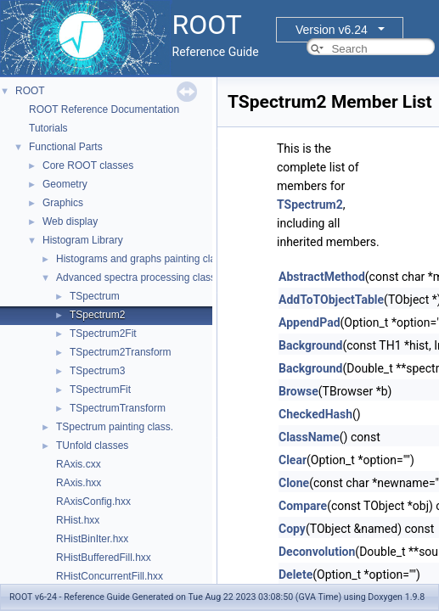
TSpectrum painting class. (114, 427)
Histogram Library (82, 240)
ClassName (309, 437)
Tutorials (48, 128)
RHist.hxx (77, 520)
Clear (293, 460)
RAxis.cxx (78, 464)
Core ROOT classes (87, 165)
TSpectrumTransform (118, 408)
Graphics (62, 203)
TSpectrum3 (97, 371)
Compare (303, 506)
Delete (295, 574)
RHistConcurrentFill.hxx (109, 576)
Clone (294, 483)
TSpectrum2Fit (103, 333)
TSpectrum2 (97, 315)
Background (310, 345)
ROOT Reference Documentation (104, 109)
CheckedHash (315, 414)
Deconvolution (317, 551)
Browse (298, 391)
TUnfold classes (92, 445)
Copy (292, 528)
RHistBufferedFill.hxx (103, 557)
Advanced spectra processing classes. (142, 277)
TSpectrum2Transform (121, 352)
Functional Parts (66, 147)
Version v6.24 (331, 29)
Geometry (64, 184)
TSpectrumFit (100, 389)
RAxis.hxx (78, 483)
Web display (70, 221)
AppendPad (310, 322)
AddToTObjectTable (331, 299)
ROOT (30, 91)
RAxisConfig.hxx (93, 501)
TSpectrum (95, 296)
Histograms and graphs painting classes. (147, 259)
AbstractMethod (322, 276)
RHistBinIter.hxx (92, 539)
